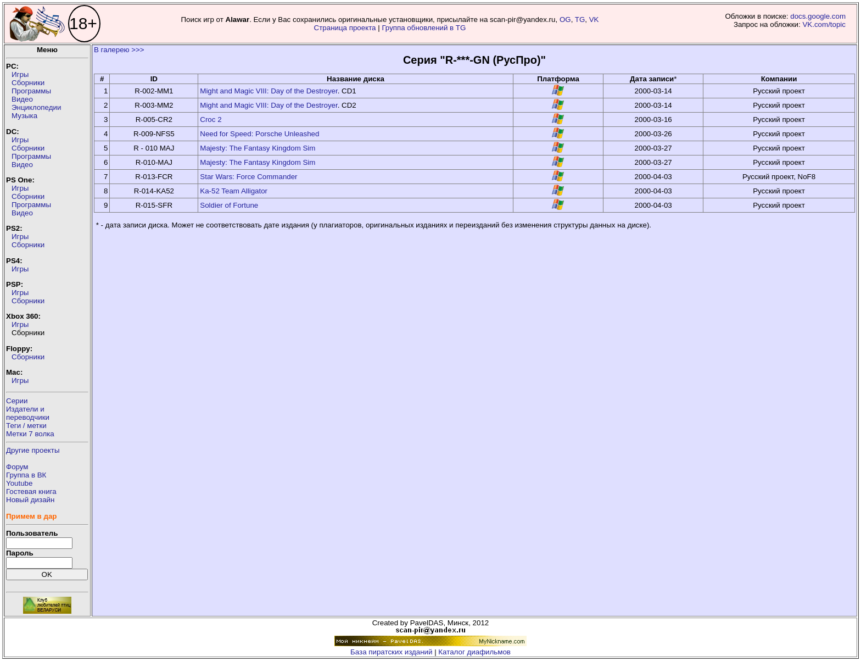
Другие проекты (33, 450)
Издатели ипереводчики (27, 413)
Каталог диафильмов (474, 652)
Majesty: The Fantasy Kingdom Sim (257, 148)
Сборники (28, 83)
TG (580, 19)
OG (565, 19)
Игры (20, 74)
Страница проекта (345, 28)
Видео (22, 99)
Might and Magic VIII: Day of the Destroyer (268, 91)
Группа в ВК (26, 475)
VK (594, 19)
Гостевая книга (31, 491)
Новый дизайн (30, 500)
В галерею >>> (119, 50)
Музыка (24, 116)
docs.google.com (818, 16)
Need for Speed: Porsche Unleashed (259, 134)
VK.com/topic (824, 24)
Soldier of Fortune (229, 205)
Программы (31, 91)
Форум (17, 467)
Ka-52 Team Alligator (233, 191)
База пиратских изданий (391, 652)
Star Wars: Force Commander (248, 177)
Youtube (19, 483)
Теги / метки (26, 425)
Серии (16, 401)
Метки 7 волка (30, 434)
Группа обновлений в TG (424, 28)
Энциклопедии (36, 107)
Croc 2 (210, 119)
